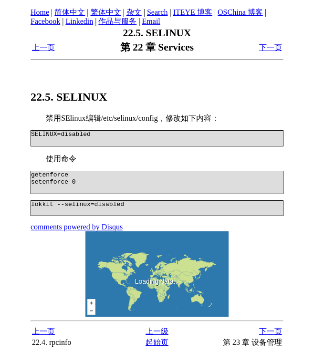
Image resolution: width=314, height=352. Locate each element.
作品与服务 (117, 21)
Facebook (45, 21)
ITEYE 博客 (192, 12)
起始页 (157, 342)
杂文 (134, 12)
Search (157, 12)
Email (151, 21)
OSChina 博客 (240, 12)
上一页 (43, 47)
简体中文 (69, 12)
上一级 (157, 331)
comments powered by (77, 227)
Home (40, 12)
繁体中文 (106, 12)
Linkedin (79, 21)
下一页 (270, 47)
